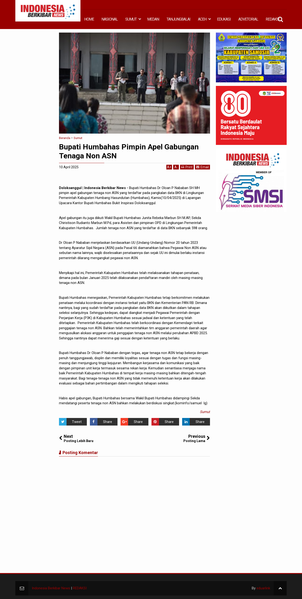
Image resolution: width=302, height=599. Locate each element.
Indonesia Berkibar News (51, 588)
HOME (89, 19)
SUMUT (131, 19)
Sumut (205, 412)
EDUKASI (224, 19)
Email (202, 167)
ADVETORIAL (248, 19)
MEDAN (153, 19)
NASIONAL (109, 19)
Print (187, 167)
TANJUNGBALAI (178, 19)
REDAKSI (272, 19)
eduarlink (263, 588)
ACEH (202, 19)
